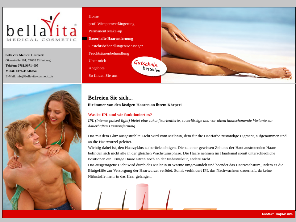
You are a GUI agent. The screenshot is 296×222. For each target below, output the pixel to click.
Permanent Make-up (105, 31)
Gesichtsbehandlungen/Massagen (116, 45)
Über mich (97, 60)
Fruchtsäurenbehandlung (109, 53)
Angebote (97, 68)
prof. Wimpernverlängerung (112, 23)
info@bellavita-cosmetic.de (35, 76)
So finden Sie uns (103, 75)
